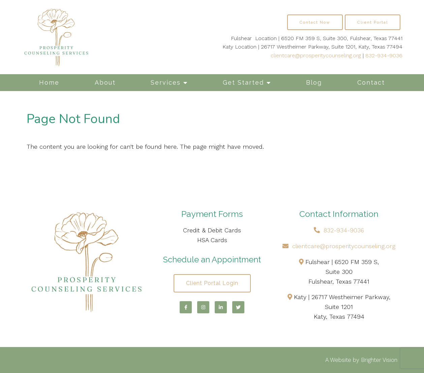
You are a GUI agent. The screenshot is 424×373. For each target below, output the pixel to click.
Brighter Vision (379, 359)
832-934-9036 (383, 55)
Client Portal (372, 22)
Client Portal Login (212, 283)
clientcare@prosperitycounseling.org (316, 55)
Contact (371, 82)
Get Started (243, 82)
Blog (314, 82)
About (105, 82)
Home (49, 82)
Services (166, 82)
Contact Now (315, 22)
